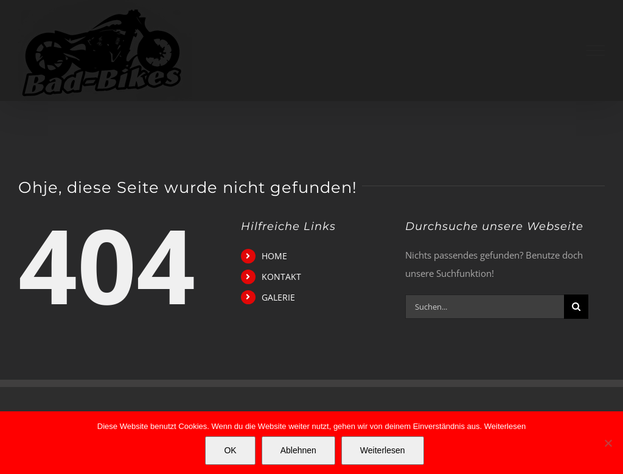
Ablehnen (298, 450)
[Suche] (576, 307)
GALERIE (278, 297)
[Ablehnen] (608, 443)
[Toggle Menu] (596, 50)
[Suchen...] (484, 307)
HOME (274, 256)
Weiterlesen (505, 426)
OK (230, 450)
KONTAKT (281, 276)
